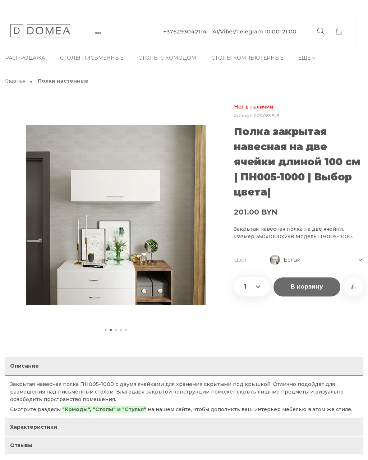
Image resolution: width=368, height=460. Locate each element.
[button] (106, 330)
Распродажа (25, 58)
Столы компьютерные (247, 58)
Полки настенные (63, 81)
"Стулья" (134, 409)
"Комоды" (76, 409)
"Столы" (104, 409)
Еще (304, 58)
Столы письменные (91, 58)
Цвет (240, 260)
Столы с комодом (167, 58)
